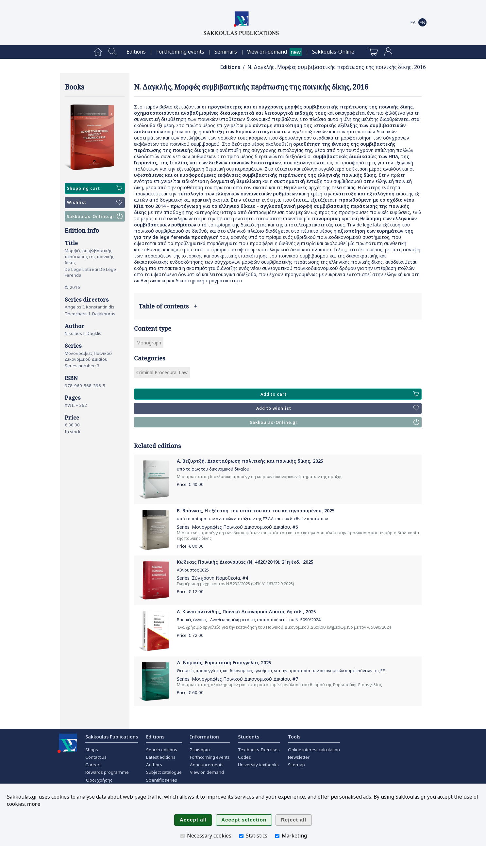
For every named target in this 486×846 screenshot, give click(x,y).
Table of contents (168, 306)
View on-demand (267, 51)
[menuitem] (98, 52)
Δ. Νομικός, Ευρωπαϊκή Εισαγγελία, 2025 (224, 662)
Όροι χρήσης (98, 780)
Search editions (161, 750)
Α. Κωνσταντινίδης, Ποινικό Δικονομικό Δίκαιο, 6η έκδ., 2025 (246, 611)
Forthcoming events (180, 51)
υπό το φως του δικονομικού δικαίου (213, 469)
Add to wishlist (337, 408)
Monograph (148, 343)
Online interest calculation (314, 750)
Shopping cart (95, 188)
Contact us (96, 757)
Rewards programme (107, 772)
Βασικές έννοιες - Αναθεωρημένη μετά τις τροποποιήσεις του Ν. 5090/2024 (248, 619)
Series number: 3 (82, 366)
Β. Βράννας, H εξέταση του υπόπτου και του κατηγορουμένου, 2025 (256, 510)
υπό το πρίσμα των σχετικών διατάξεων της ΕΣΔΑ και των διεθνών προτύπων (252, 519)
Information (204, 737)
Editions (136, 51)
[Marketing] (277, 836)
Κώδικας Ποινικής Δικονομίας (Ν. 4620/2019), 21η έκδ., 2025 (245, 562)
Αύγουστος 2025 (193, 570)
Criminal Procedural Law (162, 372)
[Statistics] (241, 836)
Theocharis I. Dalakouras (90, 314)
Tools (294, 737)
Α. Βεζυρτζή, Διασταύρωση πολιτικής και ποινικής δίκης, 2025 (250, 461)
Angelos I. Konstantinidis (89, 307)
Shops (91, 750)
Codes (244, 757)
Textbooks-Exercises (259, 750)
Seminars (225, 51)
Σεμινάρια (200, 750)
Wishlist (95, 203)
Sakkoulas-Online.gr (95, 216)
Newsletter (299, 757)
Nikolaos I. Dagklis (83, 333)
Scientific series (161, 780)
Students (248, 737)
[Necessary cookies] (182, 836)
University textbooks (258, 765)
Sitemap (296, 765)
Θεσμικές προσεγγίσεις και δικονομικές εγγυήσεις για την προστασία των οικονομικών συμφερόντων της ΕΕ (281, 670)
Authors (154, 765)
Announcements (207, 765)
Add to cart (339, 394)
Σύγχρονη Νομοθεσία (216, 578)
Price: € (190, 484)
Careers (93, 765)
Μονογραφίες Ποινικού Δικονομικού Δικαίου (88, 356)
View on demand (207, 772)
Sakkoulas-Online (333, 51)
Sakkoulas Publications (111, 737)
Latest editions (161, 757)
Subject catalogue (164, 772)
